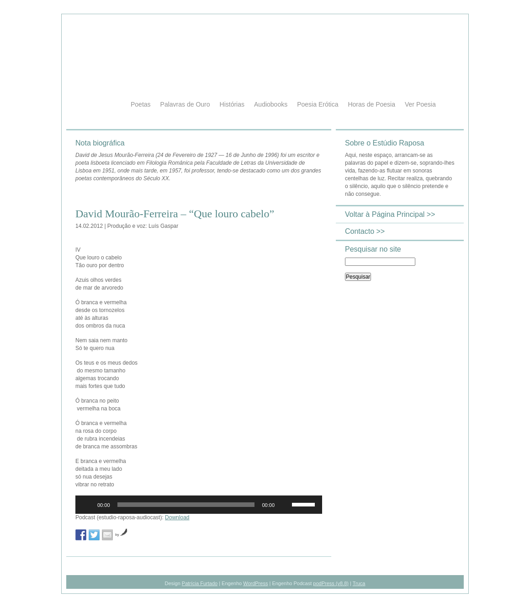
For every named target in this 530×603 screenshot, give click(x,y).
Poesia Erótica (317, 104)
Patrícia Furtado (199, 583)
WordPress (255, 583)
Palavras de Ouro (185, 104)
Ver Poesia (420, 104)
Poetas (141, 104)
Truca (359, 583)
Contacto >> (365, 231)
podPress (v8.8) (331, 583)
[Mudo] (284, 504)
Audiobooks (270, 104)
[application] (198, 504)
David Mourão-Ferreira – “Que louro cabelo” (174, 214)
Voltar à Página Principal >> (390, 214)
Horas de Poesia (371, 104)
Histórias (232, 104)
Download (177, 517)
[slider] (186, 504)
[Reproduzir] (87, 504)
